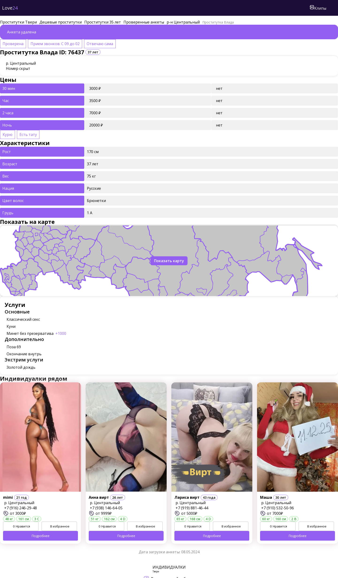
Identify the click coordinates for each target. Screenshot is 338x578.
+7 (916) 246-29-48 (20, 508)
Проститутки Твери (18, 22)
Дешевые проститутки (60, 22)
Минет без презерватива (36, 333)
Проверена (13, 43)
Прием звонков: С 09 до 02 (55, 43)
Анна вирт (99, 497)
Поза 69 (14, 346)
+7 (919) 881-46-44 (192, 508)
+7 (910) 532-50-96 (277, 508)
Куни (11, 326)
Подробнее (40, 536)
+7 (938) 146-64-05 (106, 508)
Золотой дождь (21, 367)
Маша (266, 497)
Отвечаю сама (100, 43)
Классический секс (23, 319)
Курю (7, 134)
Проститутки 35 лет (102, 22)
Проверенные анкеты (143, 22)
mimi (8, 497)
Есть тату (28, 134)
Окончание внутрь (24, 353)
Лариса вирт (187, 497)
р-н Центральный (183, 22)
